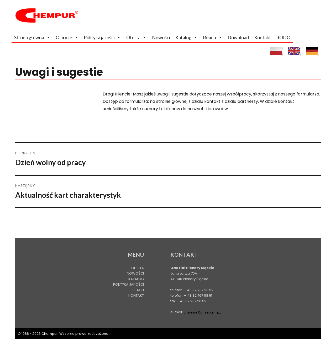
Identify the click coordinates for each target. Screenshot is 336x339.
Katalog (183, 37)
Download (238, 37)
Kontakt (262, 37)
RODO (283, 37)
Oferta (133, 37)
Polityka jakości (99, 37)
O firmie (64, 37)
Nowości (161, 37)
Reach (209, 37)
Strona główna (29, 37)
